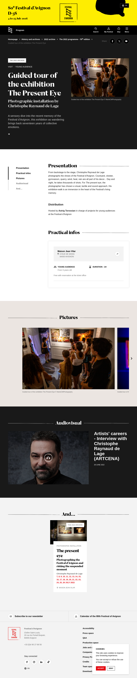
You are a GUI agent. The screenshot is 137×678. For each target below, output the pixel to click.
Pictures (20, 178)
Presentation (22, 168)
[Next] (131, 358)
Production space (90, 643)
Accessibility (88, 628)
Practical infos (23, 173)
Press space (88, 633)
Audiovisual (22, 183)
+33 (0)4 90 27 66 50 (33, 644)
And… (19, 189)
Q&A (85, 638)
